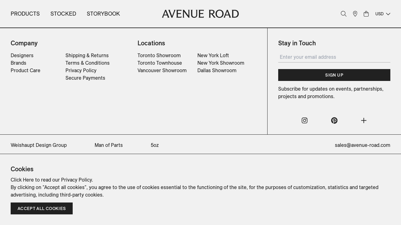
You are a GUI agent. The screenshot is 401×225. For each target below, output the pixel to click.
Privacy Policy (80, 70)
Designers (22, 55)
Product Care (25, 70)
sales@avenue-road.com (362, 145)
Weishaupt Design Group (39, 145)
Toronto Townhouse (160, 63)
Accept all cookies (42, 208)
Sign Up (334, 75)
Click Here (22, 180)
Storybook (103, 13)
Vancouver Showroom (162, 70)
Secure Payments (85, 78)
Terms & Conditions (87, 63)
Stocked (63, 13)
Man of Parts (109, 145)
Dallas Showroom (217, 70)
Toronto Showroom (159, 55)
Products (25, 13)
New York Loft (213, 55)
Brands (18, 63)
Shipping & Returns (87, 55)
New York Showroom (220, 63)
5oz (155, 145)
